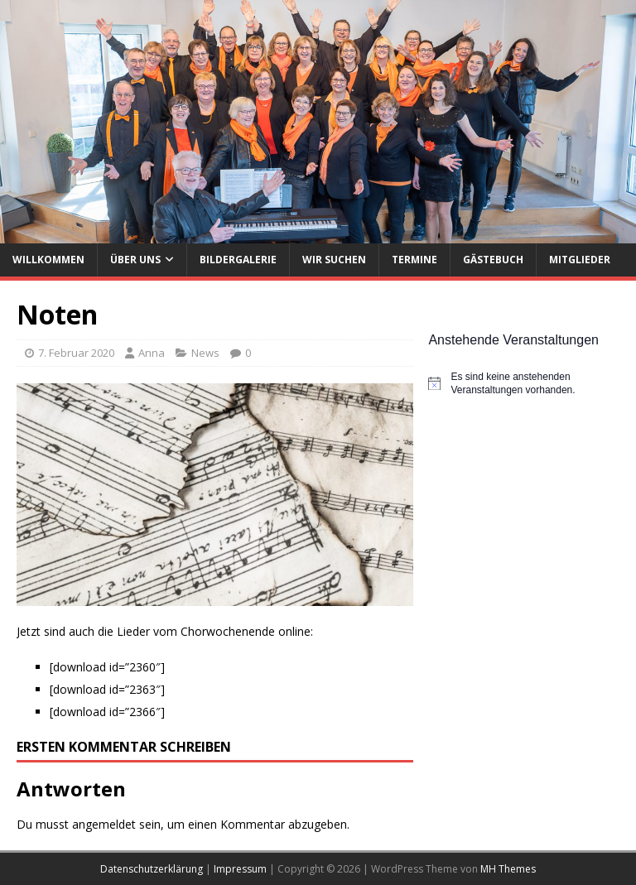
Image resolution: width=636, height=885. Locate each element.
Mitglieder (579, 260)
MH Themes (508, 869)
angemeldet (104, 824)
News (205, 352)
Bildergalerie (238, 260)
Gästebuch (493, 260)
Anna (151, 352)
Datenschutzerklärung (151, 869)
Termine (414, 260)
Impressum (240, 869)
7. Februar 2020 (76, 352)
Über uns (135, 260)
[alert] (523, 383)
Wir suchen (334, 260)
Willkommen (48, 260)
